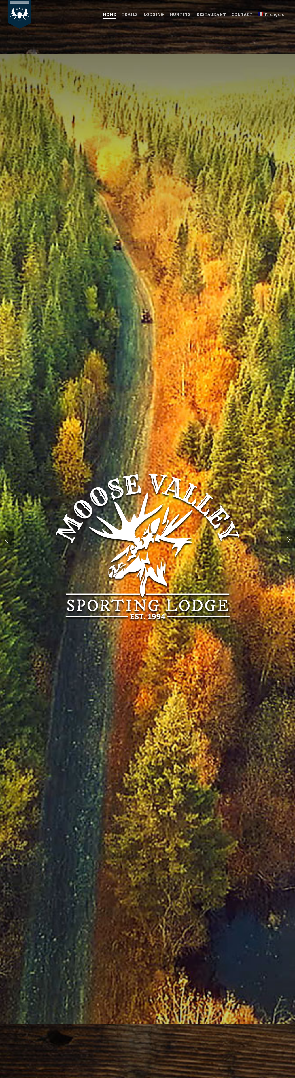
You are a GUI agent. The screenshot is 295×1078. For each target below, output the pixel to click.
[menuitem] (271, 15)
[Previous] (7, 539)
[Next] (288, 539)
